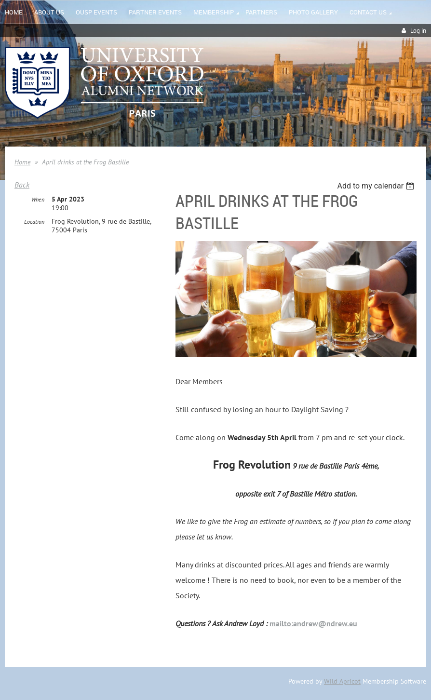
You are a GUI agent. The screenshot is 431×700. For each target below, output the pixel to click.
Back (21, 184)
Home (22, 162)
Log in (418, 31)
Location (34, 221)
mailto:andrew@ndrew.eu (313, 623)
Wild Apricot (342, 681)
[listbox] (377, 186)
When (37, 199)
